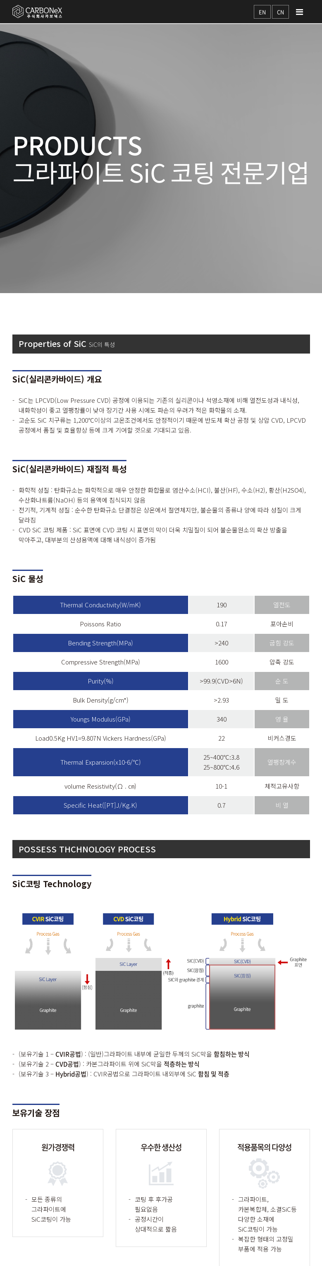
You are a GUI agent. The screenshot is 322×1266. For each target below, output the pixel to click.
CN (280, 12)
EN (262, 12)
